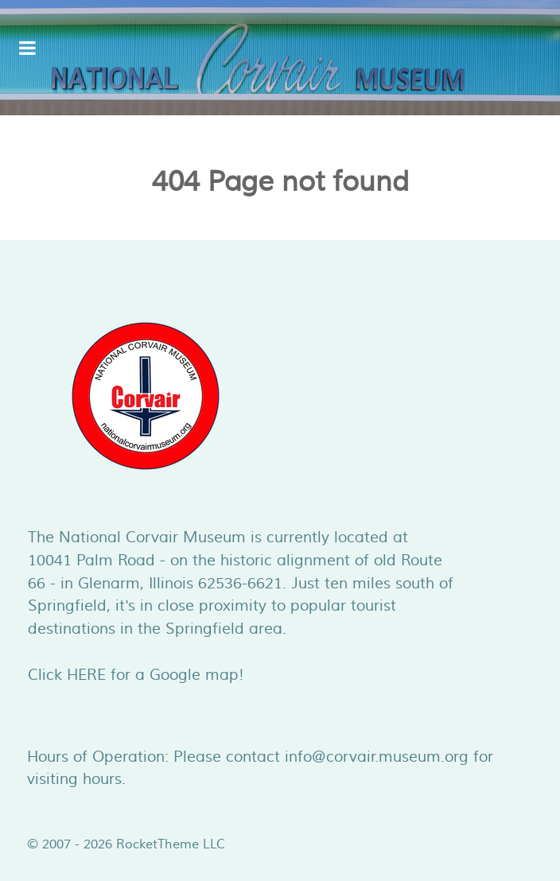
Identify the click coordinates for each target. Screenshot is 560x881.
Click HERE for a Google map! (136, 675)
